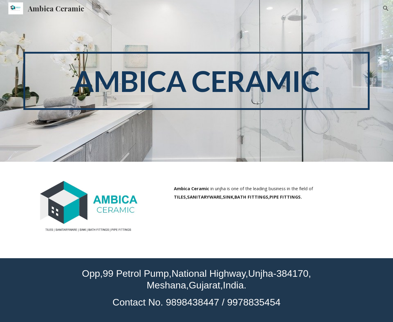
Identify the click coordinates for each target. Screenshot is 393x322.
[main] (196, 81)
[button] (386, 8)
